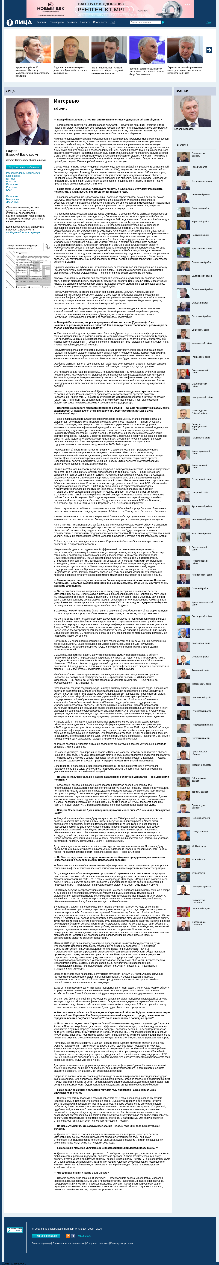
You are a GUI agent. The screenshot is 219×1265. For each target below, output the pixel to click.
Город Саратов (199, 167)
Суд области (198, 873)
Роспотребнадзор (201, 908)
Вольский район (200, 303)
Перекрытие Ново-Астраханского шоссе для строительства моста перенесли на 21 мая (184, 70)
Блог (8, 190)
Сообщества (100, 22)
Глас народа (56, 22)
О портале (91, 1243)
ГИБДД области (200, 831)
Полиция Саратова (201, 886)
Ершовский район (201, 330)
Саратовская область (198, 154)
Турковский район (201, 670)
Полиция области (201, 818)
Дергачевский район (202, 519)
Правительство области (200, 752)
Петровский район (201, 316)
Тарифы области (200, 792)
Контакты (103, 1243)
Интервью (12, 184)
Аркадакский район (202, 506)
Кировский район (200, 221)
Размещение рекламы (121, 1243)
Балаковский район (202, 276)
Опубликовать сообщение (24, 167)
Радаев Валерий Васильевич (23, 173)
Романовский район (202, 697)
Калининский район (202, 343)
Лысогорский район (202, 616)
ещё (113, 22)
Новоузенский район (202, 397)
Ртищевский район (201, 357)
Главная (41, 22)
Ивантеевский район (202, 575)
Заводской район (200, 208)
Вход (209, 22)
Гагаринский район (201, 438)
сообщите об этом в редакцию (23, 232)
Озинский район (200, 588)
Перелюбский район (202, 725)
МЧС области (199, 846)
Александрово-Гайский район (199, 411)
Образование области (199, 779)
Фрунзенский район (202, 248)
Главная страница (41, 1243)
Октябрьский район (202, 181)
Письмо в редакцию (46, 1235)
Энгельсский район (202, 262)
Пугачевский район (201, 711)
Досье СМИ (12, 202)
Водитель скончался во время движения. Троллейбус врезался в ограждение (70, 70)
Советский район (200, 656)
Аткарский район (200, 492)
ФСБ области (199, 859)
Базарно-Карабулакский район (199, 426)
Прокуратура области (198, 806)
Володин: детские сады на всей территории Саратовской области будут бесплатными (146, 72)
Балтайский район (201, 533)
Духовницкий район (202, 479)
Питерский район (200, 738)
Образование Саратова (199, 923)
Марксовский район (202, 684)
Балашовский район (202, 289)
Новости (85, 22)
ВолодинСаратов (184, 129)
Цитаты (10, 178)
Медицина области (201, 765)
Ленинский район (201, 194)
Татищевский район (202, 629)
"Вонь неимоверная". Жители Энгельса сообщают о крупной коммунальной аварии (107, 71)
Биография (12, 199)
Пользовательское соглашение (68, 1243)
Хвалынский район (201, 643)
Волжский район (200, 235)
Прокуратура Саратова (198, 901)
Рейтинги (72, 22)
